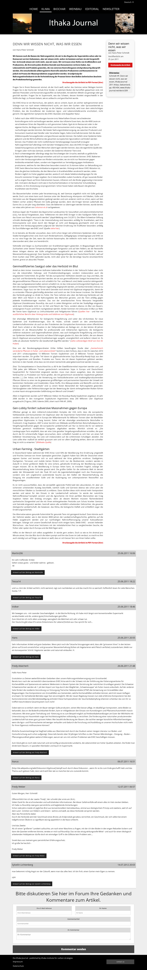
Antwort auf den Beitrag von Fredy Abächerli (30, 752)
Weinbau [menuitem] (75, 9)
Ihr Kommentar (73, 930)
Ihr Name (103, 908)
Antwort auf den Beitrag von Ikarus (26, 778)
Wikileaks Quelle (44, 442)
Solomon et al (41, 207)
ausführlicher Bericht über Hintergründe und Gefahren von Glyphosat (43, 314)
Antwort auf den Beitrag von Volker (26, 629)
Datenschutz (18, 966)
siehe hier (54, 228)
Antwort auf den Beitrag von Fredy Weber (29, 856)
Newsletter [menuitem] (111, 9)
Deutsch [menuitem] (127, 2)
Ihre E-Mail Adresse (44, 908)
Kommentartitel (74, 919)
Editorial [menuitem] (92, 9)
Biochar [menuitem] (59, 9)
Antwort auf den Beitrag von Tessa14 (27, 597)
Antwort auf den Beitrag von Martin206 (28, 572)
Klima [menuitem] (45, 9)
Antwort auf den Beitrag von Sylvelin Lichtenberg (31, 884)
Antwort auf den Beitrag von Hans (26, 657)
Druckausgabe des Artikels (120, 65)
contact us (120, 962)
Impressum (18, 961)
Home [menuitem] (34, 9)
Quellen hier (84, 311)
